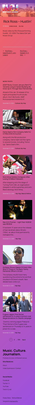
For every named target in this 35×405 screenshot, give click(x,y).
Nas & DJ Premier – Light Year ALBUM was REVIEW (17, 223)
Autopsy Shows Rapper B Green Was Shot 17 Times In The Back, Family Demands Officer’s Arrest (17, 269)
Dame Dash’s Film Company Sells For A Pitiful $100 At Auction (17, 133)
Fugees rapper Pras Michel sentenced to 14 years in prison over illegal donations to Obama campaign (17, 316)
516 (19, 340)
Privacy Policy (7, 398)
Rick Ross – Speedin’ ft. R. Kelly (24, 53)
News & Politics (26, 193)
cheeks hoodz (13, 26)
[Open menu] (32, 8)
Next (24, 340)
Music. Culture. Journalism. (14, 352)
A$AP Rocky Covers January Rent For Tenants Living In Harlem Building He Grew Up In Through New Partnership (17, 87)
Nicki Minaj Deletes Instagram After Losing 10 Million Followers (16, 178)
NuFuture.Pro (14, 401)
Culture (17, 103)
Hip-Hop (21, 26)
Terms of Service (17, 398)
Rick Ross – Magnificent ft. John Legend (9, 53)
